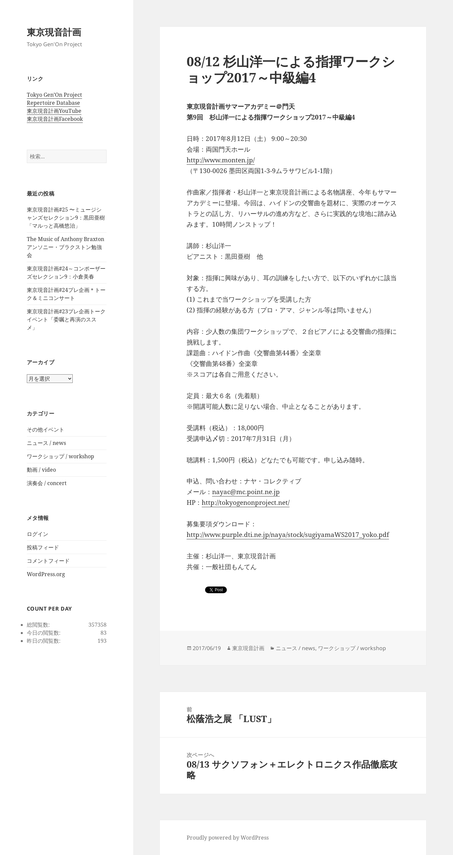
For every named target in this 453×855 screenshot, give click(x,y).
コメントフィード (48, 560)
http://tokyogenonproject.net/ (245, 502)
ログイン (37, 534)
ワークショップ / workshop (60, 456)
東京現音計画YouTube (54, 110)
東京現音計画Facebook (55, 119)
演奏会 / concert (47, 483)
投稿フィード (43, 547)
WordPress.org (46, 574)
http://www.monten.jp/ (221, 160)
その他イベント (45, 429)
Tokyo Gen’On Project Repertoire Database (54, 98)
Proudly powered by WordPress (228, 837)
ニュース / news (46, 443)
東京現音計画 (54, 32)
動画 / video (41, 469)
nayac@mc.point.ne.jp (246, 491)
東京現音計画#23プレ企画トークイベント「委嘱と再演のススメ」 (66, 319)
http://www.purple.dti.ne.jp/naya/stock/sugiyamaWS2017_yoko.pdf (288, 534)
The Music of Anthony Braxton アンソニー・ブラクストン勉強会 (65, 247)
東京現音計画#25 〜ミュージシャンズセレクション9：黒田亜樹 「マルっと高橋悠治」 (66, 217)
